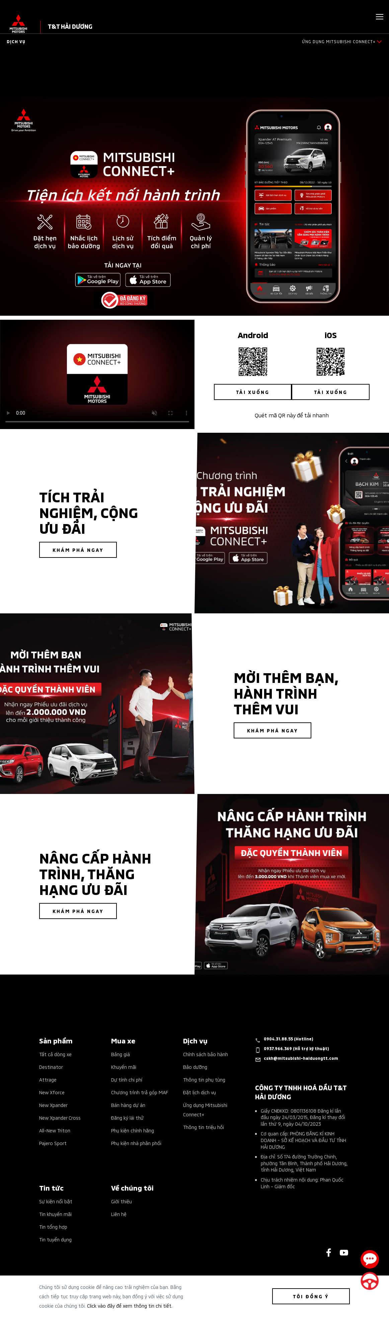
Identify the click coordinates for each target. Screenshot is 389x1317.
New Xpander (53, 1105)
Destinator (51, 1066)
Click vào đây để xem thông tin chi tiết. (129, 1305)
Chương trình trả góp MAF (139, 1092)
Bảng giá (120, 1054)
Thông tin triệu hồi (203, 1127)
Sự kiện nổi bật (55, 1201)
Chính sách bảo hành (205, 1054)
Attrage (48, 1079)
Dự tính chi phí (126, 1079)
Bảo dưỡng (195, 1066)
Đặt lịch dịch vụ (199, 1092)
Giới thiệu (121, 1201)
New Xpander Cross (60, 1117)
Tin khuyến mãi (55, 1214)
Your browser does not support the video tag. (97, 374)
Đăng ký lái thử (127, 1117)
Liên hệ (119, 1214)
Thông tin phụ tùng (204, 1079)
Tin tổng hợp (53, 1226)
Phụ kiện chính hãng (132, 1130)
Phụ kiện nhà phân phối (136, 1143)
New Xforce (52, 1092)
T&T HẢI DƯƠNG (70, 26)
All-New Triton (54, 1130)
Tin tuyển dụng (55, 1239)
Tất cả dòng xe (55, 1054)
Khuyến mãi (123, 1066)
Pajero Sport (53, 1143)
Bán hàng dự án (128, 1105)
